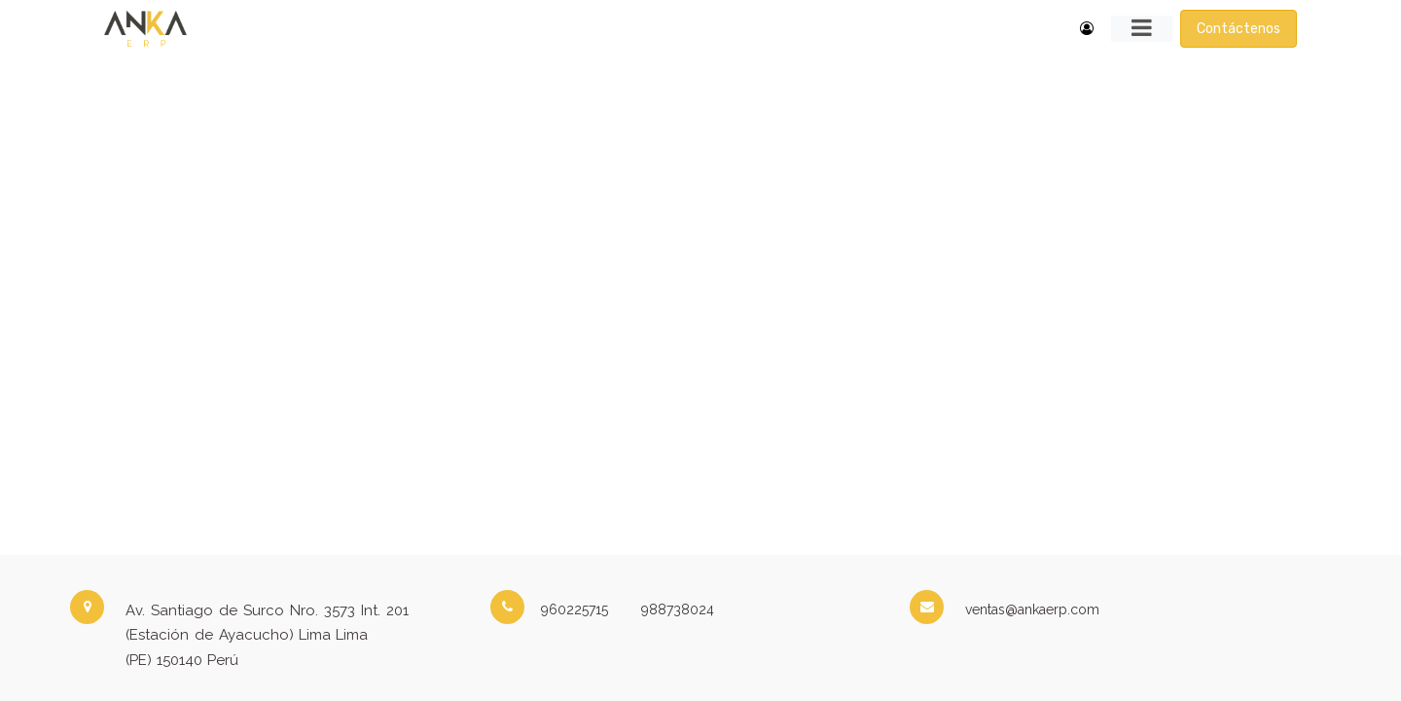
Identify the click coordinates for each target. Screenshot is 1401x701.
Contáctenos (1238, 28)
